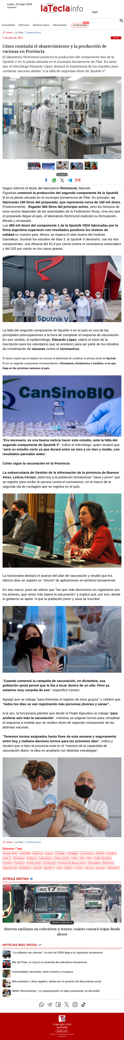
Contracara (81, 24)
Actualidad (8, 25)
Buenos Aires (41, 25)
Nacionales (60, 25)
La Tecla (19, 32)
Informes (24, 25)
